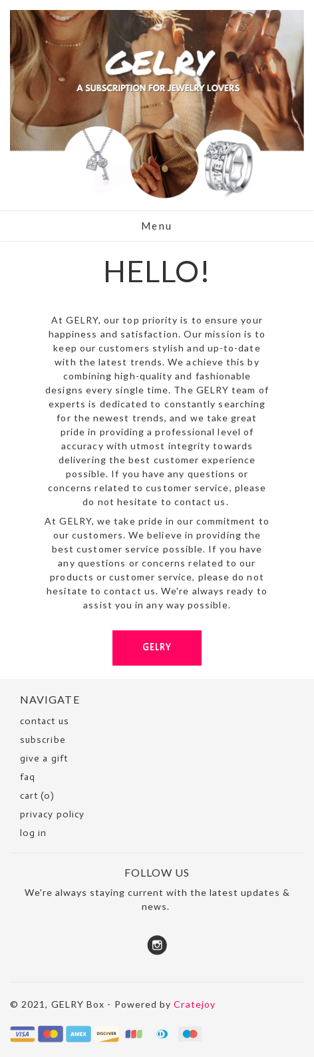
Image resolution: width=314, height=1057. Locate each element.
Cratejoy (195, 1004)
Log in (33, 833)
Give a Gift (44, 758)
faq (27, 777)
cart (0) (37, 795)
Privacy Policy (52, 814)
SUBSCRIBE (43, 739)
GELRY (157, 647)
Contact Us (44, 721)
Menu (157, 226)
